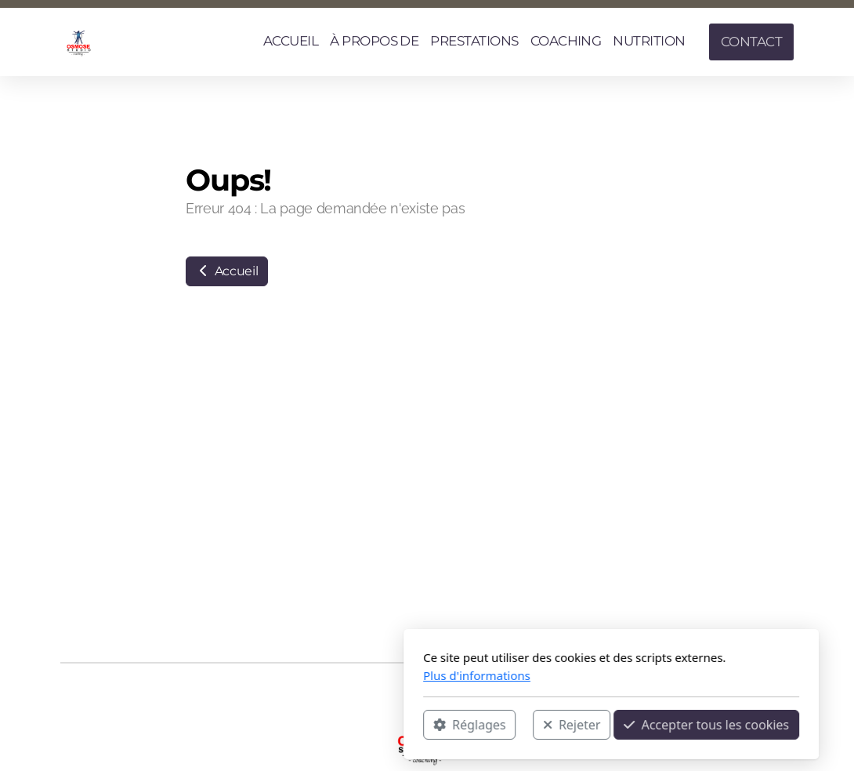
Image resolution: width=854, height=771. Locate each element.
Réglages (285, 724)
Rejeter (388, 724)
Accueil (227, 271)
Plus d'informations (292, 675)
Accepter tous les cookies (522, 724)
